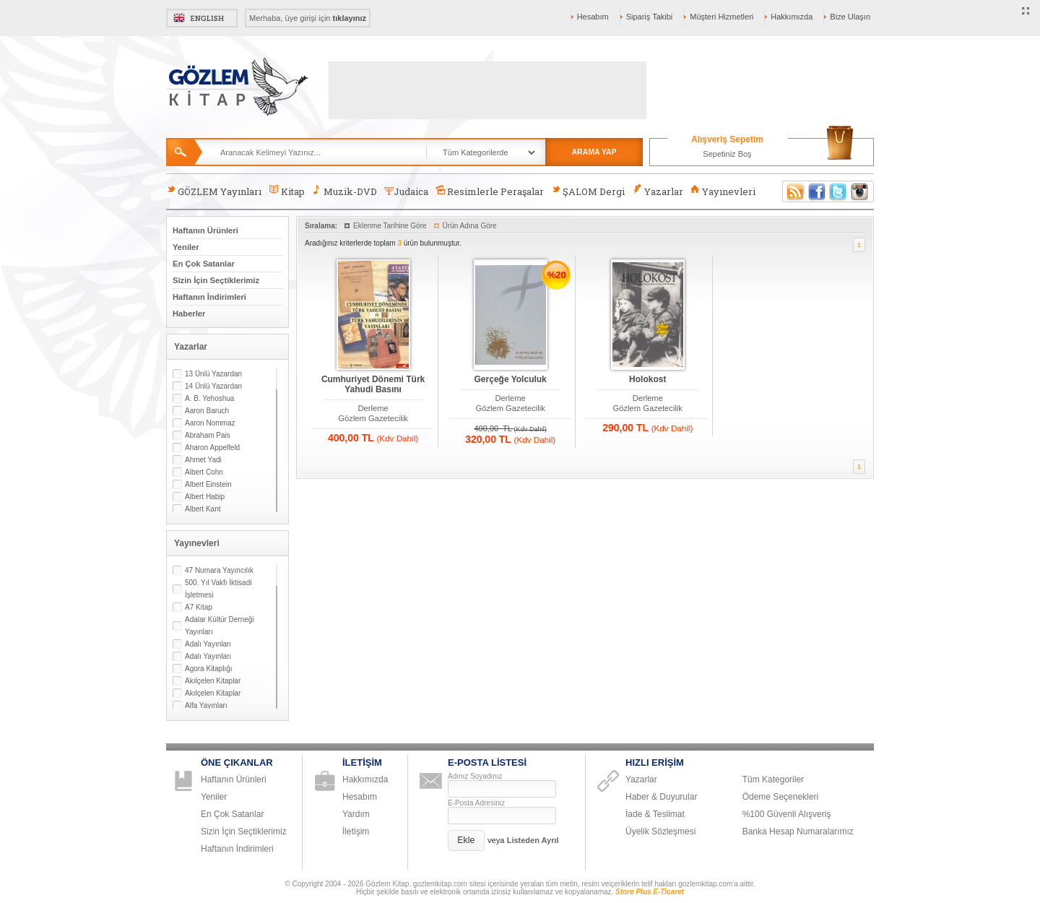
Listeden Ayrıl (533, 840)
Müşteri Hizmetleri (721, 16)
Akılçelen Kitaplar (212, 681)
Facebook (817, 191)
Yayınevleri (722, 191)
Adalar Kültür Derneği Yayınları (219, 625)
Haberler (189, 313)
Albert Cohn (204, 472)
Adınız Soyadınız (475, 776)
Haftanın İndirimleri (209, 297)
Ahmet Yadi (203, 460)
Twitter (838, 191)
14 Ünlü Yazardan (213, 386)
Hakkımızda (791, 16)
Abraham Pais (207, 435)
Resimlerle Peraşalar (490, 191)
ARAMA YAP (593, 151)
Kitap (286, 191)
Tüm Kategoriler (773, 779)
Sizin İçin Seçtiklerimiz (216, 280)
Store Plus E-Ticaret (649, 892)
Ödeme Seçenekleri (780, 797)
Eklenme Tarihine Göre (390, 226)
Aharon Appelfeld (212, 448)
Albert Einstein (208, 484)
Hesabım (593, 16)
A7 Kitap (198, 607)
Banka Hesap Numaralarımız (798, 831)
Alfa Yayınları (206, 705)
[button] (466, 840)
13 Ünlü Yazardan (213, 374)
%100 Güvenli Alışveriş (786, 814)
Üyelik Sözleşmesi (660, 831)
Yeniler (186, 247)
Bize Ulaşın (850, 16)
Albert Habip (205, 497)
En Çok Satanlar (204, 263)
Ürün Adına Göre (470, 226)
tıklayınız (349, 18)
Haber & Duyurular (661, 797)
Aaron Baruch (207, 411)
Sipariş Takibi (649, 16)
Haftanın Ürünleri (205, 230)
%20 (556, 274)
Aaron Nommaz (210, 423)
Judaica (406, 191)
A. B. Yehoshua (209, 398)
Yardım (356, 814)
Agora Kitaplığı (209, 669)
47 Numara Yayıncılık (219, 570)
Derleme (373, 408)
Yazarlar (657, 191)
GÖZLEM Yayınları (213, 191)
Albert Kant (202, 509)
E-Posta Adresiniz (476, 803)
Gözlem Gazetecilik (372, 418)
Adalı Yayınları (208, 644)
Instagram (860, 191)
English (202, 18)
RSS (793, 191)
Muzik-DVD (344, 191)
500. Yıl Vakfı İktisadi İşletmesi (218, 589)
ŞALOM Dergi (588, 191)
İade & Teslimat (655, 814)
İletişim (355, 831)
